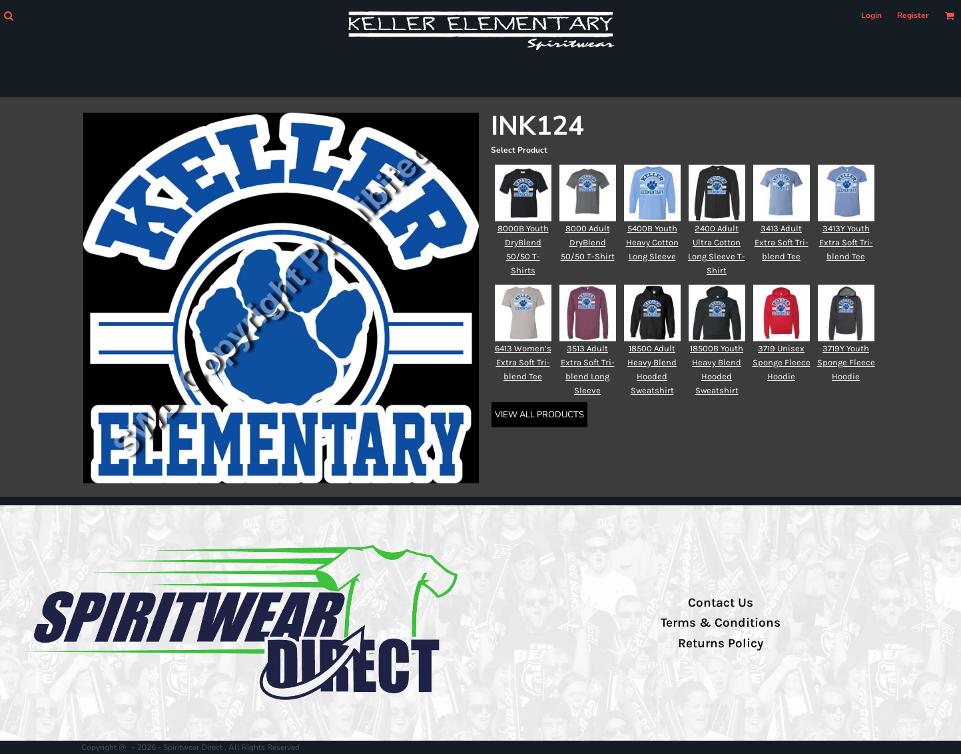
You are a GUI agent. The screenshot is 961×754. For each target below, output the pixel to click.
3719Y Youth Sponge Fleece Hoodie (846, 362)
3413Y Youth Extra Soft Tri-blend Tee (846, 242)
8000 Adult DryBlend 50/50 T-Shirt (588, 242)
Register (913, 15)
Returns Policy (720, 643)
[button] (8, 16)
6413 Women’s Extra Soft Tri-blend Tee (523, 362)
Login (871, 15)
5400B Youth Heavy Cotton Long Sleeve (652, 242)
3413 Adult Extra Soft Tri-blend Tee (781, 242)
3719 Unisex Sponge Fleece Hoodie (781, 362)
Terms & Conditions (721, 622)
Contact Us (720, 602)
